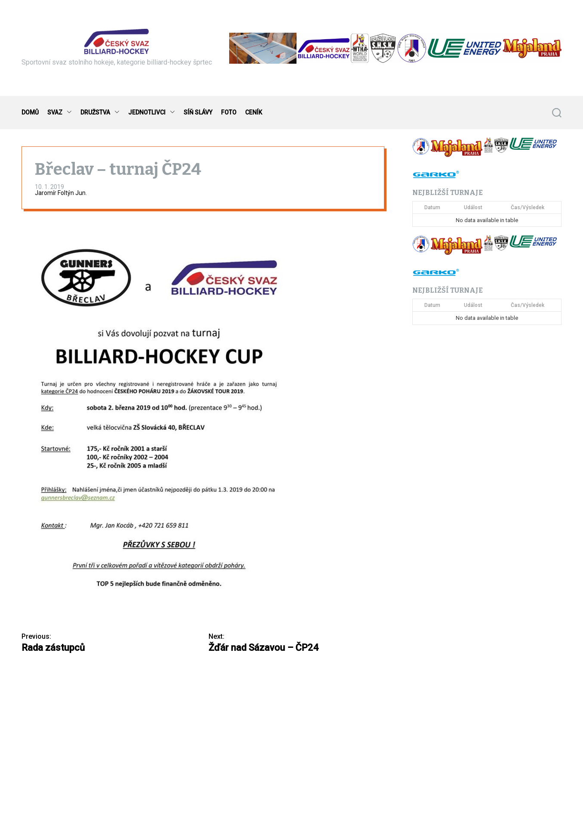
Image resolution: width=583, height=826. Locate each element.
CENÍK (253, 112)
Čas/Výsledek (527, 207)
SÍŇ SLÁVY (198, 112)
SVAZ (59, 112)
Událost (473, 207)
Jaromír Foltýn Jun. (61, 193)
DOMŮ (30, 112)
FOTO (228, 112)
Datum (432, 207)
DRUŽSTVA (100, 112)
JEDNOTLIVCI (151, 112)
